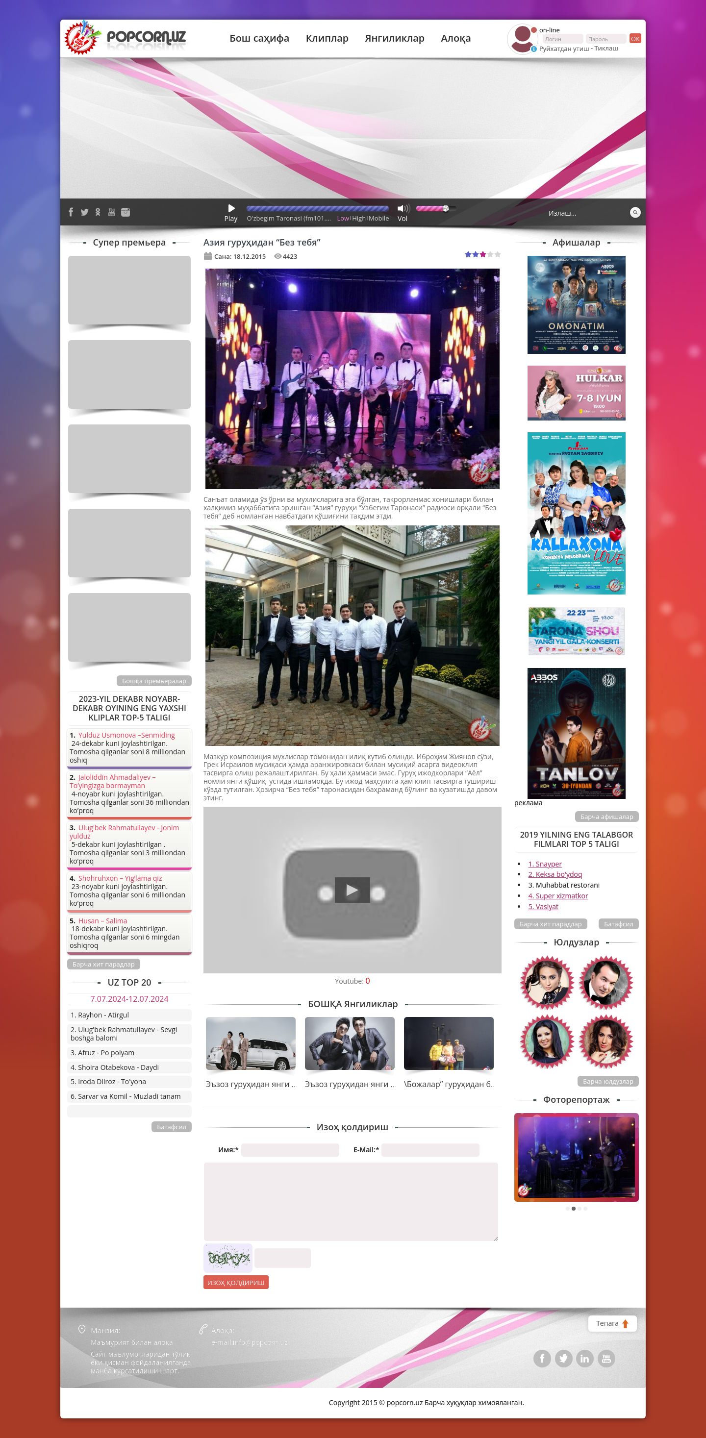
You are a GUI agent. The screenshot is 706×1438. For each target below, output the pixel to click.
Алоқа (456, 38)
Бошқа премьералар (154, 680)
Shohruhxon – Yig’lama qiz (120, 878)
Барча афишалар (606, 816)
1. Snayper (545, 863)
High (359, 218)
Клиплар (327, 38)
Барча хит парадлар (551, 923)
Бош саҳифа (259, 38)
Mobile (379, 218)
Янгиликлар (395, 38)
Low (343, 218)
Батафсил (618, 923)
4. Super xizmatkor (558, 895)
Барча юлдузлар (608, 1081)
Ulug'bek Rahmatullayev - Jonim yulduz (124, 832)
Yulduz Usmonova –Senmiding (126, 735)
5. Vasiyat (543, 906)
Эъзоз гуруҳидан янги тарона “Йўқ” (372, 1084)
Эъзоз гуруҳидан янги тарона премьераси (286, 1084)
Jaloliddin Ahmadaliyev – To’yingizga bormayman (113, 781)
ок (635, 38)
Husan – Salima (102, 921)
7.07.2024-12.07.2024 (129, 998)
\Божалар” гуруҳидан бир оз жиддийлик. (481, 1084)
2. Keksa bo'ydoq (555, 874)
